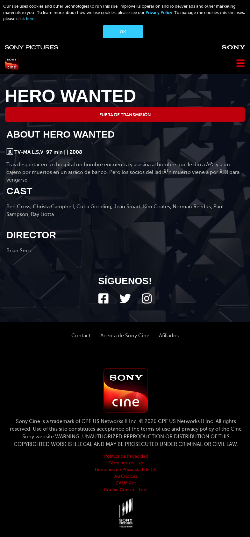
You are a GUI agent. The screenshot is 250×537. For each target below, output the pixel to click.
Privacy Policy (159, 12)
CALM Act (126, 483)
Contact (81, 336)
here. (30, 18)
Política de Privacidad (126, 456)
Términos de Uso (126, 463)
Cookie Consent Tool (126, 489)
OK (123, 31)
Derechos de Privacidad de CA (126, 469)
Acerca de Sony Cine (124, 336)
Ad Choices (126, 476)
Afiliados (169, 336)
